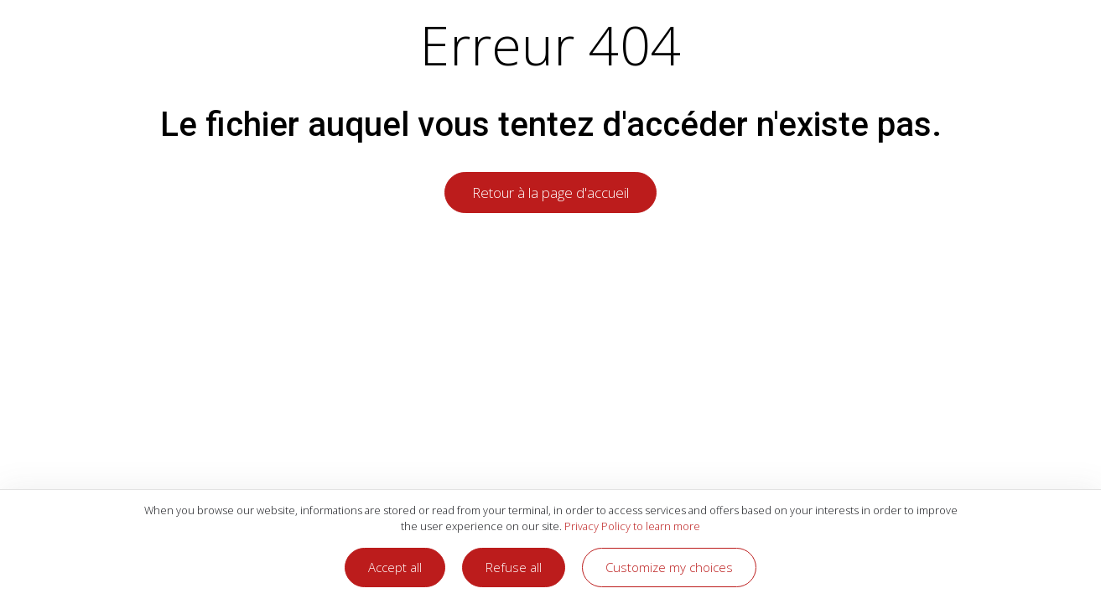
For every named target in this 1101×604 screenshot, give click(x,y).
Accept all (395, 567)
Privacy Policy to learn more (631, 526)
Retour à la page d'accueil (550, 192)
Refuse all (514, 567)
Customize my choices (669, 567)
